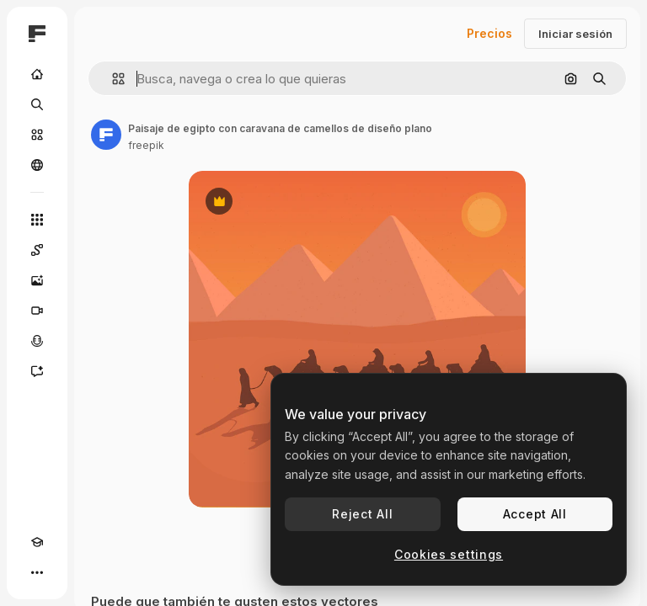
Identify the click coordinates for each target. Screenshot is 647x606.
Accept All (535, 514)
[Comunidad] (37, 165)
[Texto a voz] (37, 340)
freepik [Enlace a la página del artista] (146, 145)
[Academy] (37, 542)
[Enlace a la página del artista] (106, 135)
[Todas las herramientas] (37, 219)
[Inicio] (37, 74)
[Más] (37, 572)
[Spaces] (37, 250)
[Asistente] (37, 371)
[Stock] (37, 134)
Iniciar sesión (575, 33)
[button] (111, 78)
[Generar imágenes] (37, 280)
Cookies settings (448, 554)
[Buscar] (37, 104)
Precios (489, 33)
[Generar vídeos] (37, 310)
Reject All (362, 514)
